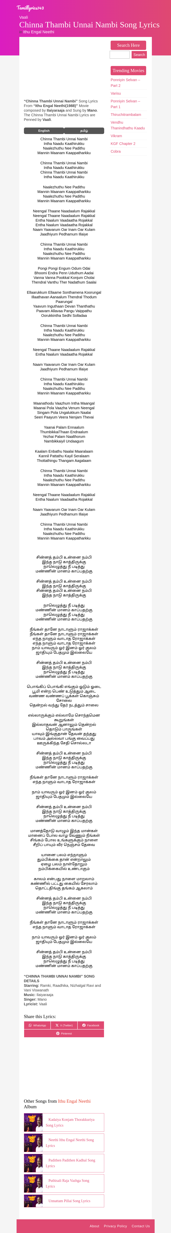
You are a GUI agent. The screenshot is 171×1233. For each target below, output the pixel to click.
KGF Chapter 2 (123, 144)
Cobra (116, 151)
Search (139, 55)
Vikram (116, 136)
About (94, 1226)
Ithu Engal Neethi (38, 32)
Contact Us (141, 1226)
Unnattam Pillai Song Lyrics (69, 1201)
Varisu (116, 93)
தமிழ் (84, 131)
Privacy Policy (115, 1226)
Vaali (23, 17)
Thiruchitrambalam (126, 115)
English (44, 131)
